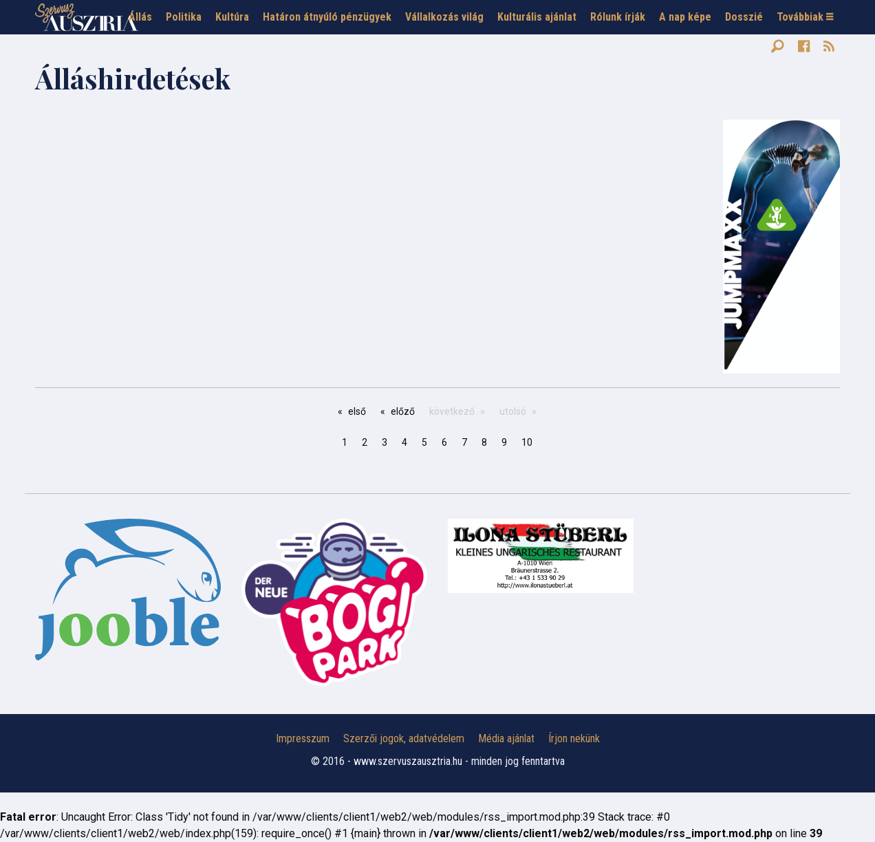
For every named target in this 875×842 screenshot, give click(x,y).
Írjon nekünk (574, 738)
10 (526, 442)
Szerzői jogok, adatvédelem (403, 738)
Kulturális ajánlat (536, 16)
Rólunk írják (617, 16)
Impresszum (303, 738)
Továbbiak (805, 16)
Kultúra (232, 16)
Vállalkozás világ (444, 16)
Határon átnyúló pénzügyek (327, 16)
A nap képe (685, 16)
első (357, 411)
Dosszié (744, 16)
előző (403, 411)
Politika (184, 16)
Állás (140, 16)
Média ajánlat (506, 738)
